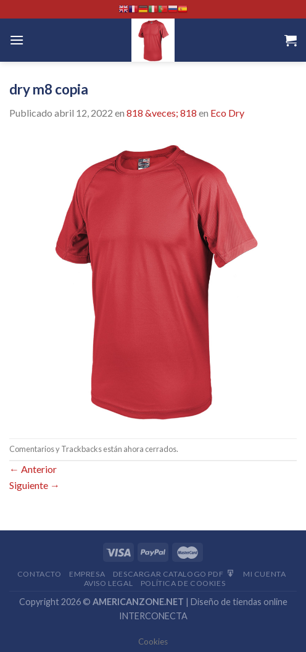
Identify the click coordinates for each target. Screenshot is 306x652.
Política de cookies (183, 583)
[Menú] (16, 40)
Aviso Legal (108, 583)
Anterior (33, 469)
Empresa (87, 574)
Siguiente (34, 485)
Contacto (39, 574)
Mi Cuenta (264, 574)
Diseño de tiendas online (239, 601)
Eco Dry (227, 113)
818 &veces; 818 (161, 113)
